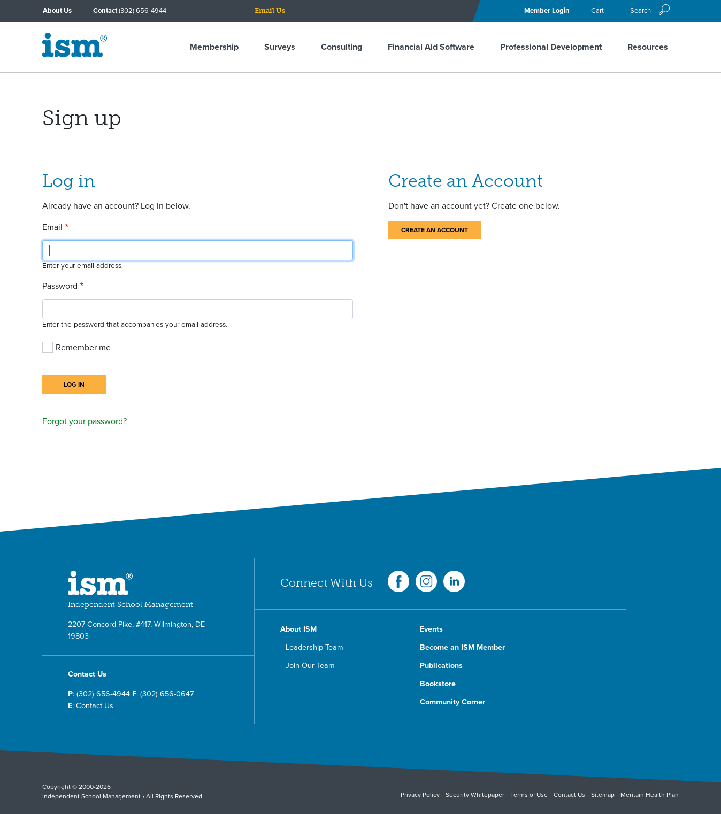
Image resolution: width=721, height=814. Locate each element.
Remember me (83, 347)
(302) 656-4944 (142, 10)
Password (60, 286)
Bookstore (438, 683)
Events (431, 629)
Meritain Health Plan (649, 794)
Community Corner (452, 702)
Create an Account (434, 230)
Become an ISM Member (462, 647)
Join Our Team (310, 665)
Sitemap (603, 794)
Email (52, 227)
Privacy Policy (420, 794)
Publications (441, 665)
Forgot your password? (84, 421)
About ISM (298, 629)
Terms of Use (529, 794)
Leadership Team (314, 647)
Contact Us (94, 705)
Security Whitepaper (475, 794)
